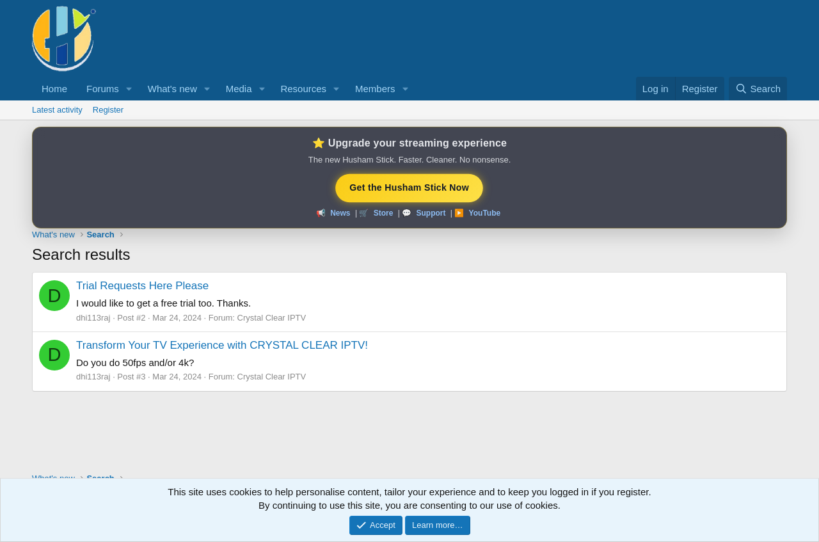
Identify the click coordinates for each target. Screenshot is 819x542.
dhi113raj (93, 318)
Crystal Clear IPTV (271, 318)
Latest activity (57, 110)
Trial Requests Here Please (142, 286)
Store (384, 213)
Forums (102, 88)
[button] (129, 88)
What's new (172, 88)
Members (375, 88)
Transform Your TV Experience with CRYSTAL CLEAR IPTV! (222, 345)
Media (239, 88)
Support (430, 213)
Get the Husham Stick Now (409, 187)
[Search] (758, 88)
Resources (303, 88)
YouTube (485, 213)
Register (108, 110)
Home (54, 88)
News (340, 213)
